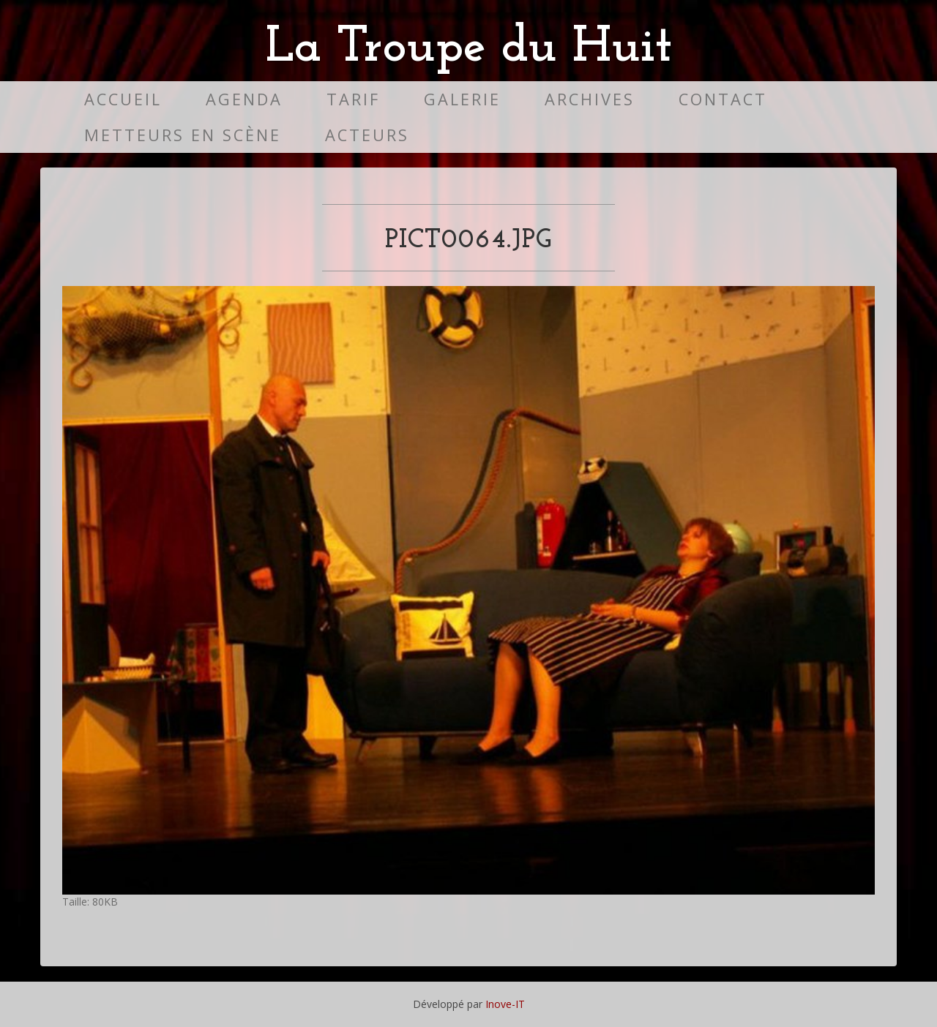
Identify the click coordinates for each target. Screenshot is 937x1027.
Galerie (462, 99)
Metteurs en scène (182, 135)
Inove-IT (505, 1004)
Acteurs (367, 135)
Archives (590, 99)
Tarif (353, 99)
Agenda (244, 99)
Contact (723, 99)
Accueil (123, 99)
